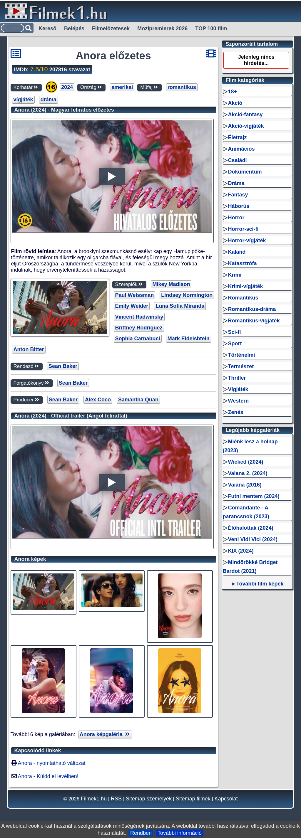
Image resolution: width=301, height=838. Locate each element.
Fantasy (238, 195)
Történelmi (241, 355)
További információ (180, 833)
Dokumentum (245, 172)
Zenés (235, 412)
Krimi (235, 275)
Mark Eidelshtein (189, 338)
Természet (241, 366)
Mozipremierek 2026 (162, 28)
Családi (237, 160)
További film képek (260, 584)
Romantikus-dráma (252, 309)
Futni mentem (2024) (254, 496)
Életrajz (237, 137)
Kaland (237, 252)
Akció (235, 103)
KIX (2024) (241, 551)
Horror (236, 218)
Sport (235, 343)
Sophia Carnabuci (137, 338)
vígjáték (23, 99)
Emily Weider (131, 306)
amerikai (122, 87)
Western (238, 401)
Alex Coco (98, 400)
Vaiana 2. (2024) (247, 473)
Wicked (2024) (245, 462)
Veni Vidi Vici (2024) (252, 539)
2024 (67, 87)
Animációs (241, 149)
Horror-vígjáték (247, 240)
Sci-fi (234, 332)
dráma (48, 99)
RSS (116, 799)
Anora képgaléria (105, 734)
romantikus (182, 87)
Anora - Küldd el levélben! (48, 776)
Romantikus (243, 298)
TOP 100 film (211, 28)
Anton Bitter (29, 349)
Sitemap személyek (149, 799)
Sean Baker (63, 366)
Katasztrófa (242, 263)
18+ (232, 92)
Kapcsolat (226, 799)
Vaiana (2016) (245, 485)
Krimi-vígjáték (245, 286)
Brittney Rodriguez (139, 328)
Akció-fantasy (245, 114)
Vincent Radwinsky (139, 317)
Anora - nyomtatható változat (52, 763)
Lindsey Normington (187, 295)
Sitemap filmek (193, 799)
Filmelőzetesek (111, 28)
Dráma (236, 183)
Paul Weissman (134, 295)
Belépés (74, 28)
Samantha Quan (138, 400)
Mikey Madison (171, 284)
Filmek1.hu (94, 799)
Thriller (237, 378)
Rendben (141, 833)
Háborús (239, 206)
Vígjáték (238, 389)
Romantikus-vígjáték (254, 321)
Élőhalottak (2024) (250, 528)
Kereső (47, 28)
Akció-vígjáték (246, 126)
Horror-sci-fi (243, 229)
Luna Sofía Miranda (179, 306)
